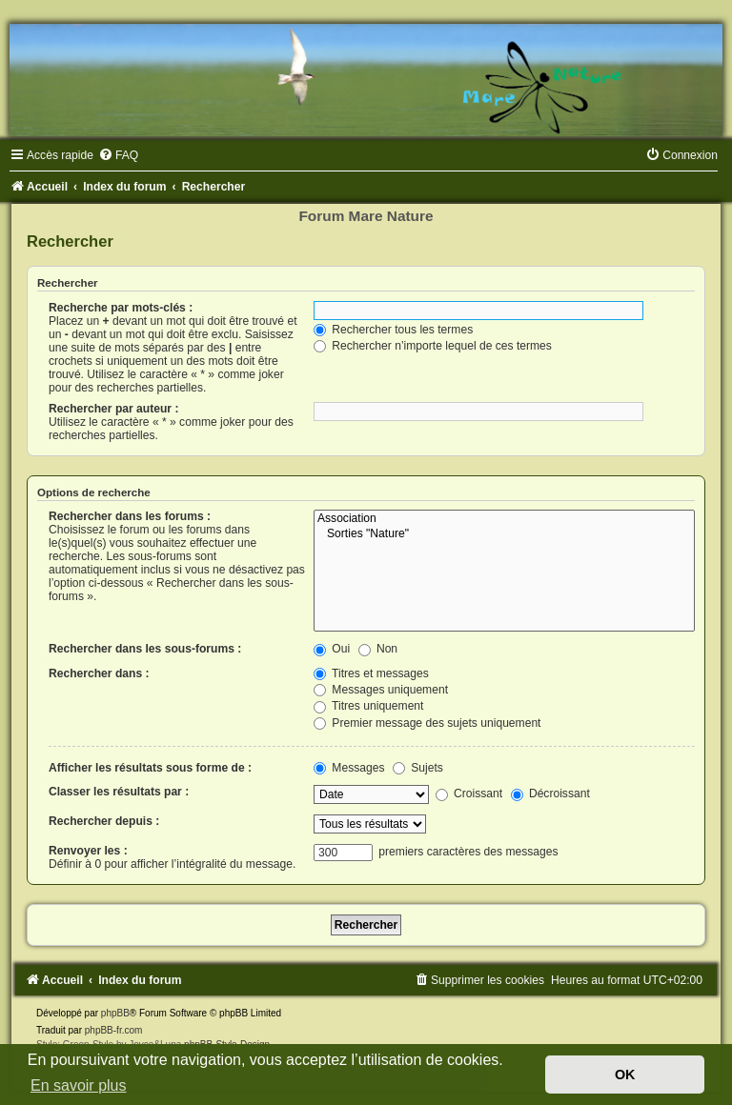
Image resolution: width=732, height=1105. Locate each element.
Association (504, 519)
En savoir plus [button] (78, 1085)
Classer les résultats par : (119, 791)
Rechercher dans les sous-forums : (145, 648)
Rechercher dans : (99, 673)
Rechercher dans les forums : (130, 516)
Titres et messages (371, 673)
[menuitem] (118, 155)
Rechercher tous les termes (393, 329)
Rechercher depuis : (104, 821)
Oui (332, 648)
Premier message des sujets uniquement (427, 723)
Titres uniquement (369, 706)
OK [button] (625, 1074)
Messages (349, 767)
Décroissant (550, 793)
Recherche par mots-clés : (121, 307)
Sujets (418, 767)
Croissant (469, 793)
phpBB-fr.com (114, 1030)
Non (378, 648)
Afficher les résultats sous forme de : (150, 767)
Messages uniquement (381, 689)
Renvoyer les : (88, 850)
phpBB (115, 1013)
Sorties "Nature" (504, 534)
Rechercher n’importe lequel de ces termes (433, 345)
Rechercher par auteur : (113, 408)
